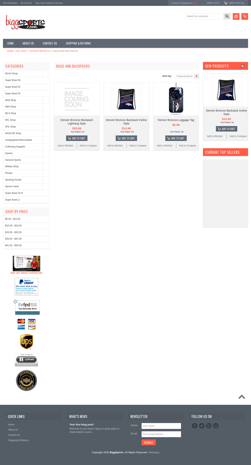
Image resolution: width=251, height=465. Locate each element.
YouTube (216, 426)
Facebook (194, 426)
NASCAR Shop (13, 133)
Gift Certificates (10, 3)
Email (134, 433)
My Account (26, 3)
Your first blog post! (81, 424)
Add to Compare (88, 145)
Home (10, 51)
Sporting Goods (13, 179)
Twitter (202, 426)
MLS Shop (10, 113)
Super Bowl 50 (12, 80)
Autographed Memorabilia (18, 140)
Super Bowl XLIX (14, 193)
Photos (8, 173)
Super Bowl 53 (12, 93)
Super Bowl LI (12, 199)
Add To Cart (78, 138)
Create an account (54, 3)
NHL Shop (10, 126)
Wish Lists (213, 3)
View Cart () (236, 3)
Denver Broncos (40, 51)
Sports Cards (12, 186)
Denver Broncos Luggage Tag (176, 120)
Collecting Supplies (15, 146)
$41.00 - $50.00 (13, 391)
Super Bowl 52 (12, 86)
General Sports (13, 160)
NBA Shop (10, 106)
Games (9, 153)
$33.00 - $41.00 (13, 384)
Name (134, 425)
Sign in (38, 3)
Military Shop (12, 166)
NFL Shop (21, 51)
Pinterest (209, 426)
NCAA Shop (11, 73)
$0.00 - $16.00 (12, 364)
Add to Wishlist (65, 145)
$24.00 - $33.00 (13, 377)
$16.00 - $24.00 (13, 371)
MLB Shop (10, 100)
